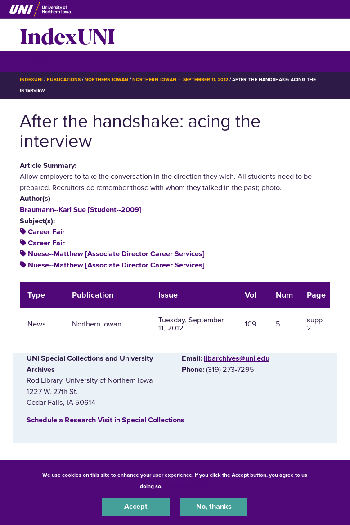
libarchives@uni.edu (236, 358)
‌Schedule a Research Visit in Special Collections (105, 420)
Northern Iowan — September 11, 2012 (180, 79)
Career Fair (46, 231)
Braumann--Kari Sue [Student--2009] (80, 209)
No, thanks (214, 506)
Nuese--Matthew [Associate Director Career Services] (116, 253)
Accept (136, 506)
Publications (63, 79)
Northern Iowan (106, 79)
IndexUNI (67, 35)
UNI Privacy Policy (187, 486)
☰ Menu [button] (36, 61)
